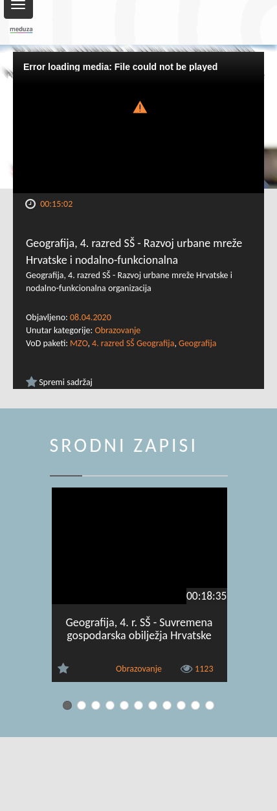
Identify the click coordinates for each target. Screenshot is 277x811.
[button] (138, 106)
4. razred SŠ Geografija (133, 343)
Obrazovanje (117, 330)
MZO (78, 343)
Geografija (197, 343)
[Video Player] (138, 122)
